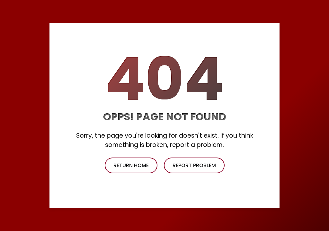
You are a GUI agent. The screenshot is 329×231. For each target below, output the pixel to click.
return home (131, 165)
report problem (194, 165)
